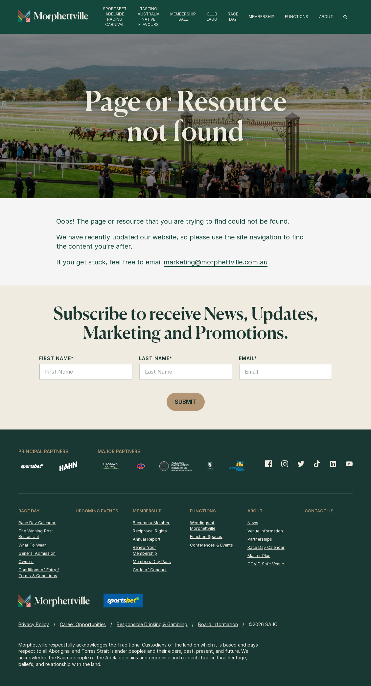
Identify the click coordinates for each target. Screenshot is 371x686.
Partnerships (259, 539)
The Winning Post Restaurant (35, 533)
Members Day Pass (152, 561)
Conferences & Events (211, 545)
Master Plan (258, 555)
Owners (26, 561)
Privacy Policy (33, 624)
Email (248, 358)
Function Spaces (206, 536)
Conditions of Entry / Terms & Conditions (38, 572)
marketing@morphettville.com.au (215, 262)
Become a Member (151, 522)
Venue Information (265, 530)
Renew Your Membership (145, 550)
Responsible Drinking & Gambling (152, 624)
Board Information (218, 624)
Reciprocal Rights (150, 530)
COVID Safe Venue (265, 563)
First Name (56, 358)
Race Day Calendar (37, 522)
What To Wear (32, 545)
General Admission (37, 553)
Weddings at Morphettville (202, 525)
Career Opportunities (83, 624)
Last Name (155, 358)
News (252, 522)
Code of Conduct (150, 569)
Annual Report (146, 539)
